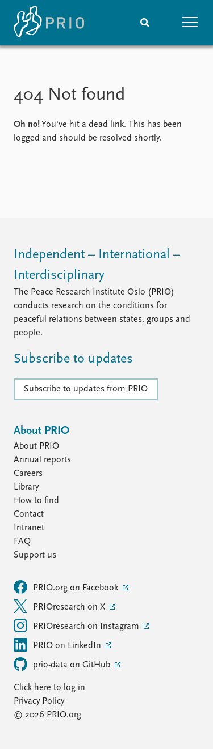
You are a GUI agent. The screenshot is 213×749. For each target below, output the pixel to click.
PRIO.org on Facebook (67, 587)
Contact (29, 514)
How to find (36, 500)
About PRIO (36, 446)
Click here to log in (49, 687)
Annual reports (42, 460)
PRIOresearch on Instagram (77, 625)
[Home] (49, 22)
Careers (28, 473)
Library (26, 487)
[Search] (145, 22)
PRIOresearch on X (60, 606)
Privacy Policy (39, 701)
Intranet (29, 528)
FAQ (22, 541)
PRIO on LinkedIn (58, 645)
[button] (190, 22)
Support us (35, 555)
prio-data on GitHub (63, 664)
